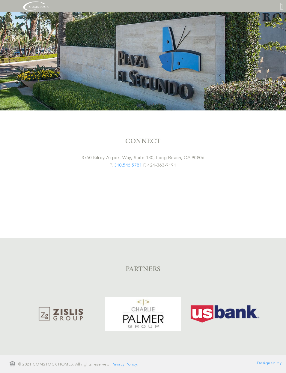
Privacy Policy (124, 364)
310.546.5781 (128, 165)
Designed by (269, 363)
